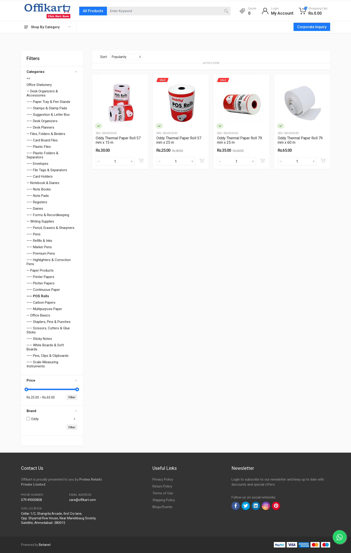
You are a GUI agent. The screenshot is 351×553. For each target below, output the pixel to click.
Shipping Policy (163, 500)
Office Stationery (39, 85)
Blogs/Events (162, 507)
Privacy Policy (162, 479)
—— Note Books (39, 189)
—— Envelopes (37, 164)
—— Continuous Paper (43, 290)
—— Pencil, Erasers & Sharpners (50, 228)
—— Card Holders (40, 176)
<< (28, 78)
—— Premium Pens (41, 253)
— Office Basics (38, 315)
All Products (93, 11)
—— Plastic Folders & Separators (42, 155)
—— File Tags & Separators (47, 170)
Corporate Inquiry (312, 27)
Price (52, 380)
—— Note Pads (38, 196)
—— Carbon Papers (41, 302)
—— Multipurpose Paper (44, 309)
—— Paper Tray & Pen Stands (48, 102)
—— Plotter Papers (40, 283)
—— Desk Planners (40, 127)
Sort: (103, 57)
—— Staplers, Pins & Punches (49, 322)
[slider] (26, 389)
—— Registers (37, 202)
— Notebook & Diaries (43, 183)
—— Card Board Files (42, 140)
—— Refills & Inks (39, 241)
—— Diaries (35, 208)
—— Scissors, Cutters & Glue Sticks (48, 330)
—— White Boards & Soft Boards (45, 347)
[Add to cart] (141, 161)
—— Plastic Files (39, 147)
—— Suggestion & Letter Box (48, 115)
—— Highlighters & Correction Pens (49, 262)
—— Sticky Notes (39, 339)
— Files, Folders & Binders (46, 134)
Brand (52, 411)
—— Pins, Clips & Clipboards (47, 356)
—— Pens (34, 234)
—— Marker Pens (39, 247)
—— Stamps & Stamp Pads (47, 108)
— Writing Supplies (40, 221)
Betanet (45, 545)
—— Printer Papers (40, 277)
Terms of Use (162, 493)
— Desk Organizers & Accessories (42, 93)
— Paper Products (40, 270)
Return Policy (162, 486)
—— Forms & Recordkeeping (48, 215)
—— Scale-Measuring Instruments (42, 364)
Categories (52, 72)
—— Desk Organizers (42, 121)
